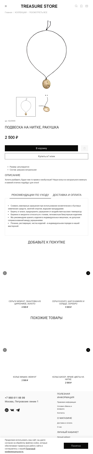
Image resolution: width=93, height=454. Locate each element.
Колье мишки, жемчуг (24, 377)
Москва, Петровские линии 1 (21, 401)
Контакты (61, 413)
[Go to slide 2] (47, 95)
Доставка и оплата (64, 423)
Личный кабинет (63, 437)
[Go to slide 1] (45, 95)
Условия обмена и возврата (64, 407)
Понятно (76, 445)
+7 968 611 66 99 (15, 397)
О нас (59, 427)
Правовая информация (66, 402)
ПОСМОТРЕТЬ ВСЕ (38, 12)
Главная (8, 12)
